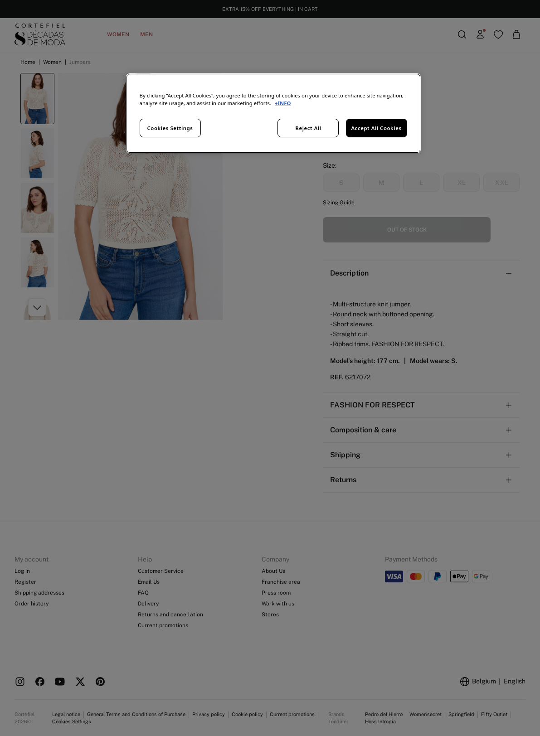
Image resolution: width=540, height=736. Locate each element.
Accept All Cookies (376, 128)
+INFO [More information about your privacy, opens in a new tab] (283, 103)
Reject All (308, 128)
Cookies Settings (170, 128)
